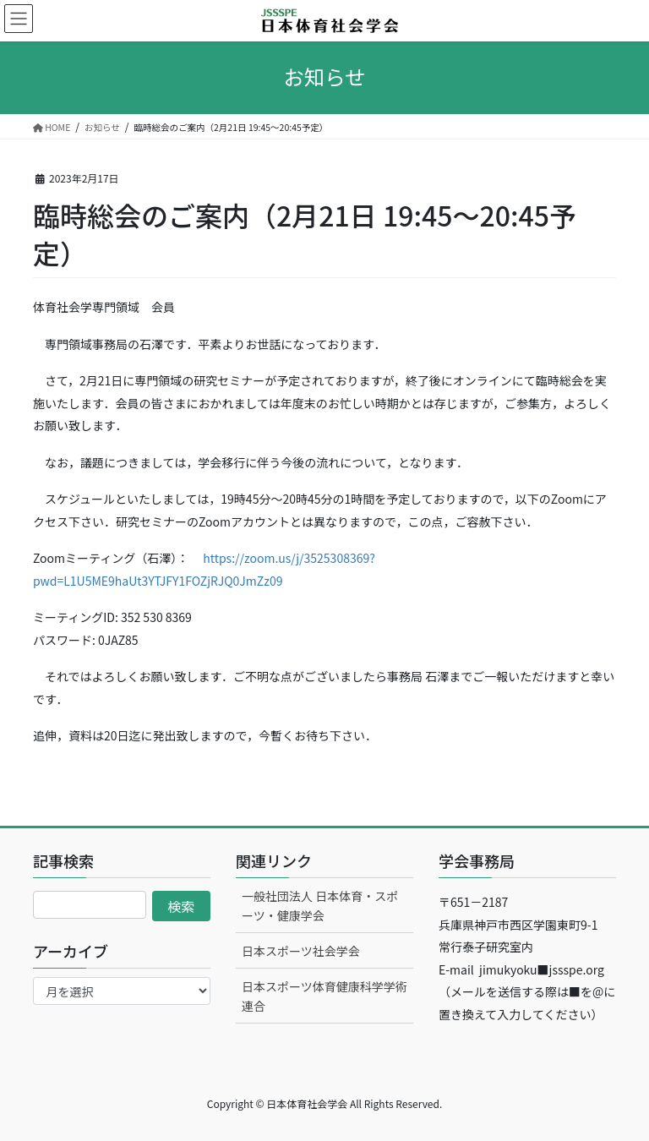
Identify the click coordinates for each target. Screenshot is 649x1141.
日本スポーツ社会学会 (301, 950)
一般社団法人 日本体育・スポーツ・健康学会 (320, 905)
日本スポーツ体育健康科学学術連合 (324, 996)
